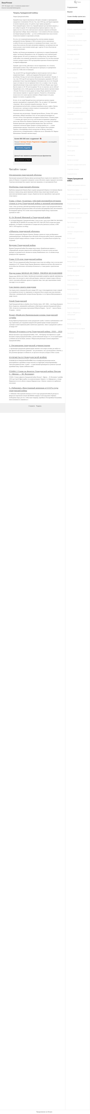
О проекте (32, 406)
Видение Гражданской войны (22, 245)
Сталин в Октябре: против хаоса (76, 16)
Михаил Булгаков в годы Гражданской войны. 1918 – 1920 (35, 331)
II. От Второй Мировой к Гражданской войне (29, 217)
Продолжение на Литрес (75, 22)
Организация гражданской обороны (25, 175)
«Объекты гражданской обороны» (24, 231)
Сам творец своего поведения (22, 287)
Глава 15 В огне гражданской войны (25, 259)
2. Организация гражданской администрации (29, 345)
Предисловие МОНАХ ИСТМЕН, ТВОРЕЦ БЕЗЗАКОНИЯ (35, 273)
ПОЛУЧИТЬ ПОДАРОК (23, 148)
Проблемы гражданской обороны (24, 187)
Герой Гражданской (18, 301)
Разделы (38, 406)
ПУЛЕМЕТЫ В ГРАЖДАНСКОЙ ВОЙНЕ (28, 357)
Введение (70, 12)
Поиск (77, 2)
